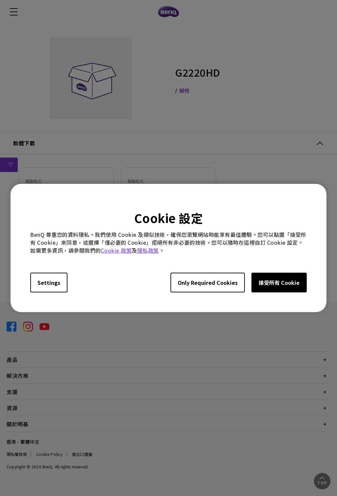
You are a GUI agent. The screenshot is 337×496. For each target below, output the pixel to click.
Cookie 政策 (116, 250)
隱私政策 (148, 250)
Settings (49, 282)
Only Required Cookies (208, 282)
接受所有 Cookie (279, 282)
